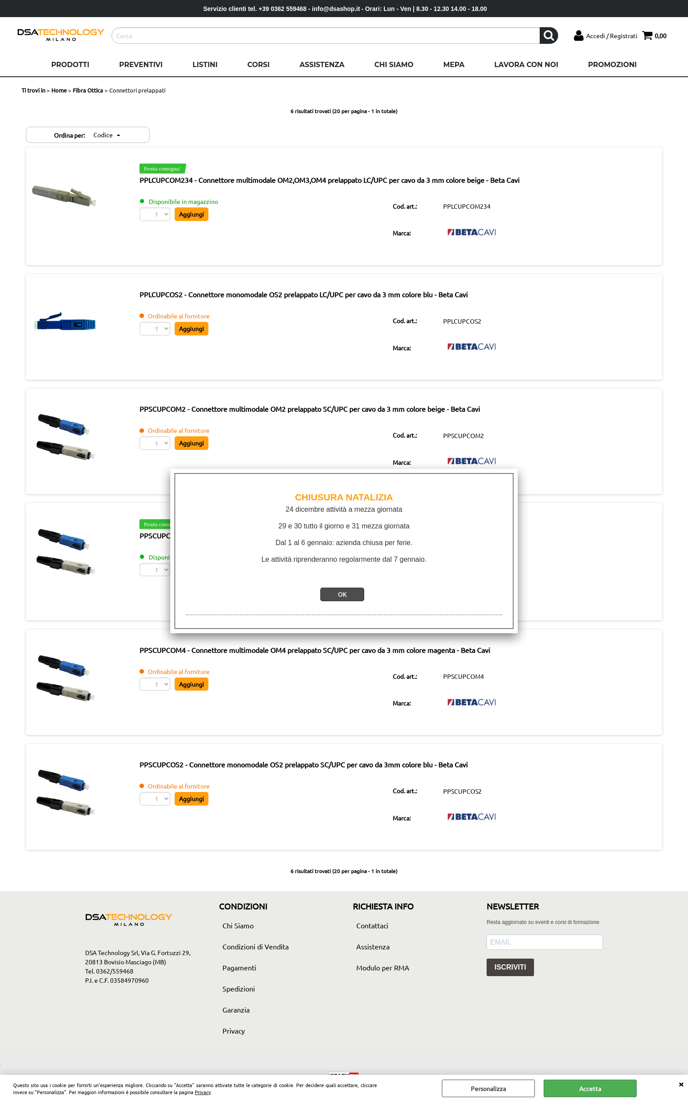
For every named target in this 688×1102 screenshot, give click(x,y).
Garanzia (236, 1027)
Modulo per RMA (382, 985)
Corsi (258, 65)
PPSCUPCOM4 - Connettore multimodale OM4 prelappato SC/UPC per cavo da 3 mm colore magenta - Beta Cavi (328, 663)
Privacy (203, 1091)
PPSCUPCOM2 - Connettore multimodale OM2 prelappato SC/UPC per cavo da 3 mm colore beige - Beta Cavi (323, 416)
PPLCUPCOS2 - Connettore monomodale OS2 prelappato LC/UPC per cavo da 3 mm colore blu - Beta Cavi (317, 298)
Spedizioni (238, 1006)
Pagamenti (239, 985)
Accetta (590, 1088)
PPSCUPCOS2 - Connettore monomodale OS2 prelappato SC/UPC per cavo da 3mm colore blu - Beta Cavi (317, 780)
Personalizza (488, 1088)
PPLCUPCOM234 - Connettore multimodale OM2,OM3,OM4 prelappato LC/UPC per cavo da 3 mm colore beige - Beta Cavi (343, 181)
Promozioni (612, 65)
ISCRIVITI (510, 985)
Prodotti (70, 65)
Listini (205, 65)
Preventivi (141, 65)
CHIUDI (681, 1083)
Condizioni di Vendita (255, 963)
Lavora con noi (526, 65)
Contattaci (372, 942)
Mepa (453, 65)
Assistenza (322, 65)
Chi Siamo (393, 65)
